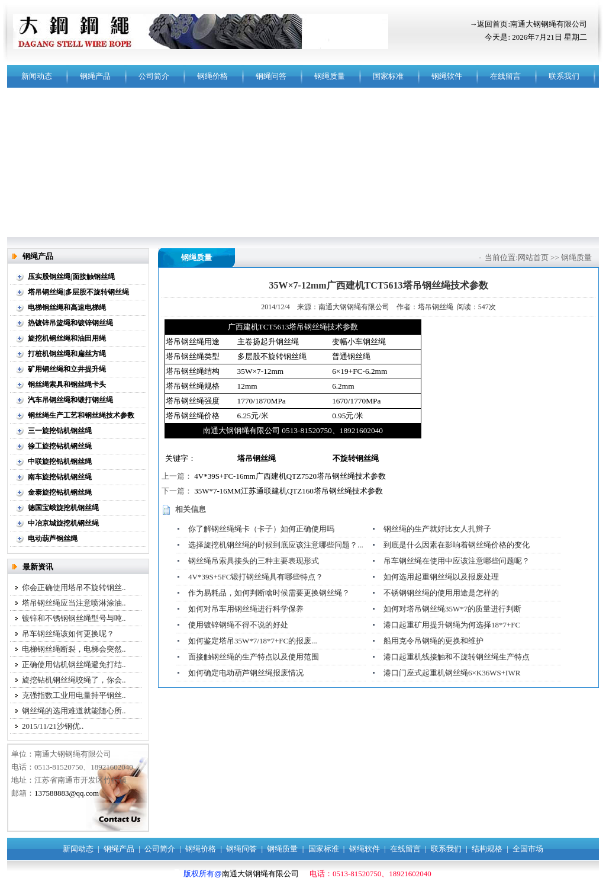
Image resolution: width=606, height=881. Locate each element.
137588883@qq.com (66, 793)
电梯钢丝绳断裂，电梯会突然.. (74, 649)
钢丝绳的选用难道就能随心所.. (74, 710)
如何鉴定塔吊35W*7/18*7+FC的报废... (252, 640)
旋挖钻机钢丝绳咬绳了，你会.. (74, 679)
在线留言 (505, 76)
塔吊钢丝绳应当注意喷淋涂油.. (74, 602)
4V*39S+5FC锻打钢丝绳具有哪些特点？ (255, 576)
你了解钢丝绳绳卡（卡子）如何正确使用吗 (261, 528)
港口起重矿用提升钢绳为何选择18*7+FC (451, 624)
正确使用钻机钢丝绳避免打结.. (74, 664)
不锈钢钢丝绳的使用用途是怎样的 (441, 592)
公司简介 (153, 76)
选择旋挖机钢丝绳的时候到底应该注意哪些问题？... (275, 544)
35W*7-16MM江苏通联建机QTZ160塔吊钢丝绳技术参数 (288, 490)
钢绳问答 (271, 76)
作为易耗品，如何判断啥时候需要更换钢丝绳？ (269, 592)
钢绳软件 (446, 76)
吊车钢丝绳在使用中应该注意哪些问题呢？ (456, 560)
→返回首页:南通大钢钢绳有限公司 (528, 24)
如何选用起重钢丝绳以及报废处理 (441, 576)
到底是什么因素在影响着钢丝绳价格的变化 (456, 544)
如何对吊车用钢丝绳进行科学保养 (246, 608)
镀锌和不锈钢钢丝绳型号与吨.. (74, 618)
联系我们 (564, 76)
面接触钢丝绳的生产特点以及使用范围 (253, 656)
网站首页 (533, 257)
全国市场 (527, 848)
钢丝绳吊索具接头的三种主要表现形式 (253, 560)
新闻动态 (36, 76)
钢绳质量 (329, 76)
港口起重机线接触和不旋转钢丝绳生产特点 (456, 656)
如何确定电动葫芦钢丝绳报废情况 (246, 672)
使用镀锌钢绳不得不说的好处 (238, 624)
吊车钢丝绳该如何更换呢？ (68, 633)
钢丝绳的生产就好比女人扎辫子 (437, 528)
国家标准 (388, 76)
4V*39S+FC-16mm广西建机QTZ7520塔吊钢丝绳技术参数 (290, 476)
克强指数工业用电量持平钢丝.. (74, 695)
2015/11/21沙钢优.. (52, 726)
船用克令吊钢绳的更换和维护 (433, 640)
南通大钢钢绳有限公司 (260, 873)
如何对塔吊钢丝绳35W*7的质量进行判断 (452, 608)
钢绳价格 (212, 76)
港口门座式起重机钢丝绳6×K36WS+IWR (451, 672)
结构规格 (487, 848)
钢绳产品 (95, 76)
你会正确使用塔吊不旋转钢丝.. (74, 587)
